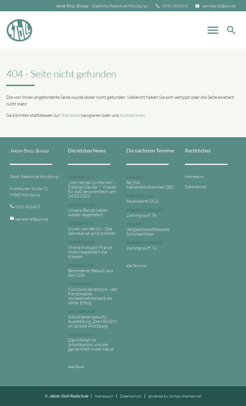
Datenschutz (196, 186)
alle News (76, 366)
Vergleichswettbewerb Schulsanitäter (148, 231)
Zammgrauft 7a (141, 248)
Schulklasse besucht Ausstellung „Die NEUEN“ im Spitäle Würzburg (92, 321)
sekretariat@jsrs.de (219, 5)
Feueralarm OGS (142, 201)
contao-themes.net (185, 396)
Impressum (194, 176)
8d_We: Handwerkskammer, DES (150, 184)
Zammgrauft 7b (141, 215)
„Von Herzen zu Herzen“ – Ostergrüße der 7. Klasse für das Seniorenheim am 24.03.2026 (92, 189)
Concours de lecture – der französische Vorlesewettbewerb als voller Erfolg (93, 296)
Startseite (70, 115)
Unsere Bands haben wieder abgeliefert (88, 212)
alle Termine (136, 265)
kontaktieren (132, 115)
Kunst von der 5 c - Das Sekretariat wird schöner (91, 230)
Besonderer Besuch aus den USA (90, 272)
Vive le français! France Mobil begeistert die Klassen (90, 252)
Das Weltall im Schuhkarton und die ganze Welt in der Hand (90, 344)
